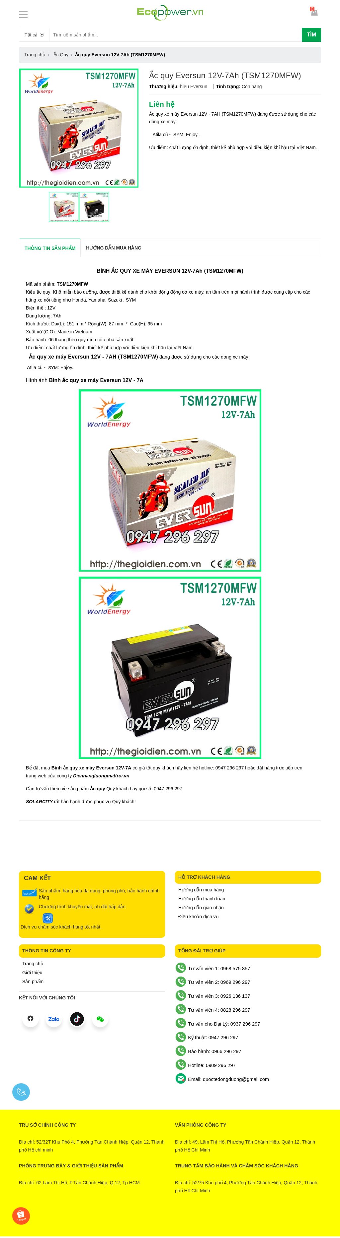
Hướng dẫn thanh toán (201, 898)
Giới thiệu (32, 972)
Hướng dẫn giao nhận (201, 907)
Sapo (196, 1220)
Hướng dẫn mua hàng (201, 889)
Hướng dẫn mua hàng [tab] (113, 248)
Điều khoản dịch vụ (198, 916)
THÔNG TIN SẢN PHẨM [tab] (50, 248)
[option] (64, 207)
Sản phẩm (32, 981)
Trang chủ (32, 963)
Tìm (311, 34)
